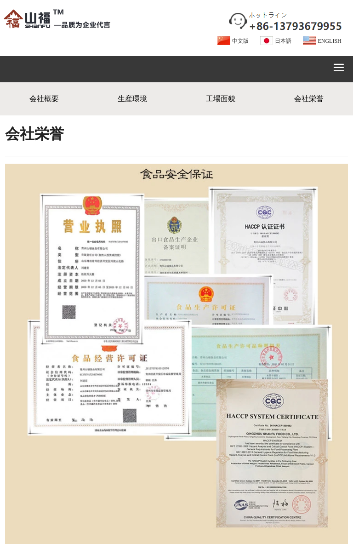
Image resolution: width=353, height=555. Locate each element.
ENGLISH (329, 41)
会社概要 (44, 99)
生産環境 (132, 99)
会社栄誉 (309, 99)
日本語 (283, 41)
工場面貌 (220, 99)
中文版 (240, 41)
